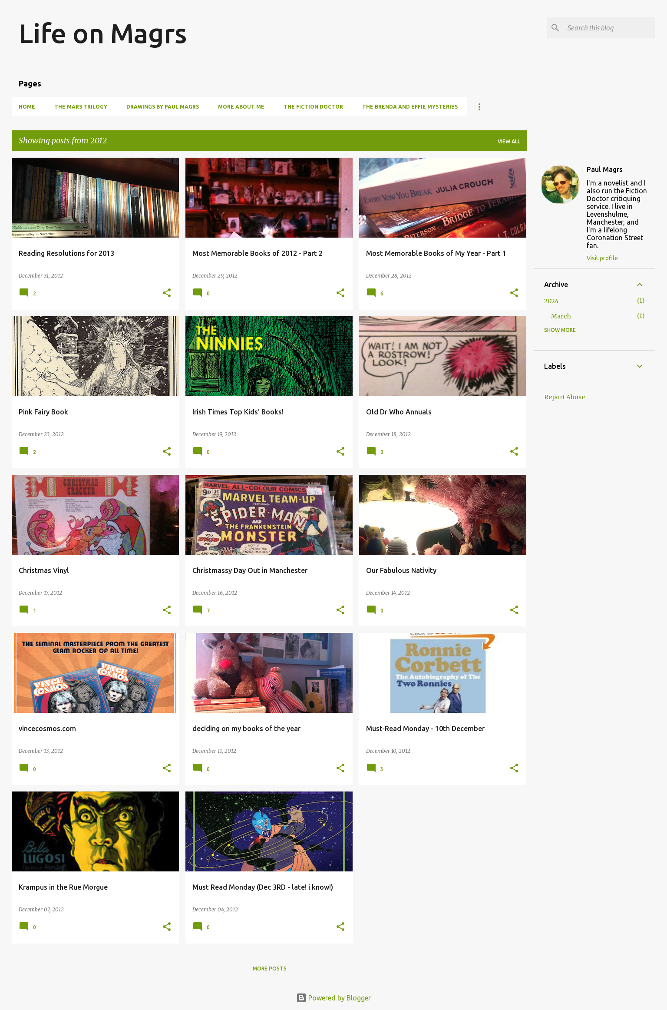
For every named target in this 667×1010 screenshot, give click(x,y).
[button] (167, 293)
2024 (551, 301)
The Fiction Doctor (313, 106)
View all (509, 141)
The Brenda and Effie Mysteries (410, 106)
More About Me (241, 106)
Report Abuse (564, 397)
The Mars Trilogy (80, 106)
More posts (270, 968)
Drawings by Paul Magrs (162, 106)
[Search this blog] (609, 27)
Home (27, 106)
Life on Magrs (103, 33)
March (561, 316)
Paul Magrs (605, 169)
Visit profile (602, 258)
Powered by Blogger (333, 998)
